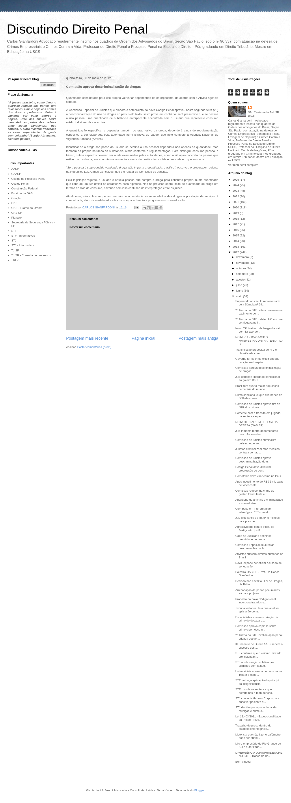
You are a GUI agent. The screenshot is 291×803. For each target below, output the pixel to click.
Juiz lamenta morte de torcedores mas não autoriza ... (256, 432)
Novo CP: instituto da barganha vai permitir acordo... (257, 330)
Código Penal (19, 183)
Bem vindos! (243, 761)
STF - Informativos (23, 235)
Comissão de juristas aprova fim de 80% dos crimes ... (257, 405)
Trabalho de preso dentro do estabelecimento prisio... (253, 727)
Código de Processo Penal (28, 178)
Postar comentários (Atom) (94, 347)
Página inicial (143, 338)
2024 (236, 185)
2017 (236, 224)
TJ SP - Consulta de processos (31, 255)
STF (14, 230)
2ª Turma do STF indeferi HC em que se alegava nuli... (258, 321)
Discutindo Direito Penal (77, 29)
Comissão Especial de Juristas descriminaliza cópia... (254, 546)
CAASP (16, 174)
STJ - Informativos (22, 245)
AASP (15, 168)
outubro (241, 268)
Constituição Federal (24, 188)
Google (16, 198)
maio (239, 296)
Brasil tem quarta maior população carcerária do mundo (257, 387)
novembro (243, 262)
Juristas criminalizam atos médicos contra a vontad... (257, 450)
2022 (236, 196)
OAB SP (16, 212)
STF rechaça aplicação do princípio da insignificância (257, 682)
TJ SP (15, 250)
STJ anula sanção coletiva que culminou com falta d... (254, 664)
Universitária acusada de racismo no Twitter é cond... (258, 673)
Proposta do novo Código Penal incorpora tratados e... (255, 600)
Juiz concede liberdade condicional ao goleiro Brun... (257, 378)
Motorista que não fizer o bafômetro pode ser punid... (257, 736)
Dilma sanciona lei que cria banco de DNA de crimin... (258, 396)
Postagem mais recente (87, 338)
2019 (236, 213)
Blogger (199, 790)
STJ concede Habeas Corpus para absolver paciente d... (257, 700)
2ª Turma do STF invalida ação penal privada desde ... (258, 636)
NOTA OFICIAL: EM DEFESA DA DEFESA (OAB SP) (256, 423)
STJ (13, 240)
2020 (236, 207)
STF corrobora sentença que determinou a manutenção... (254, 691)
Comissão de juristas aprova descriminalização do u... (253, 459)
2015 (236, 235)
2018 (236, 218)
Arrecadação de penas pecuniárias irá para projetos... (257, 591)
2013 (236, 246)
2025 (236, 179)
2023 (236, 190)
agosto (241, 279)
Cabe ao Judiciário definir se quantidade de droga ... (253, 537)
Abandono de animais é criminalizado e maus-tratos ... (259, 501)
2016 (236, 230)
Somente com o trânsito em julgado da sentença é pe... (257, 414)
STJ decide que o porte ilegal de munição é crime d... (255, 709)
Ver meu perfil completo (243, 165)
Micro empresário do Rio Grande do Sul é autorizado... (258, 745)
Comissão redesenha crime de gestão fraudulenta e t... (254, 492)
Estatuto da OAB (22, 193)
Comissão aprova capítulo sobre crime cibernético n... (255, 627)
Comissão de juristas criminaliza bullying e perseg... (255, 441)
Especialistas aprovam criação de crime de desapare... (256, 619)
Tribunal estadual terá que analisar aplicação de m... (257, 609)
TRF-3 (15, 260)
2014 (236, 241)
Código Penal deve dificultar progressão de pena (253, 468)
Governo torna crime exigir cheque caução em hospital (257, 360)
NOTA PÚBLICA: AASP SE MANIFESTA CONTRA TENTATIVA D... (259, 340)
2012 (236, 252)
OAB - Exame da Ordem (26, 208)
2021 (236, 202)
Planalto (16, 217)
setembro (242, 273)
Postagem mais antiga (198, 338)
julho (239, 285)
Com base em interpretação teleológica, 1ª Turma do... (253, 510)
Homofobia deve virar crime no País (258, 476)
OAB (14, 203)
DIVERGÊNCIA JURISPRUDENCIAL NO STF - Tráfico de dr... (258, 754)
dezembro (243, 257)
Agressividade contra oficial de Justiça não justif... (254, 528)
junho (240, 290)
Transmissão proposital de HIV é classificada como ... (256, 351)
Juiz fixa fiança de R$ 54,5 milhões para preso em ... (257, 519)
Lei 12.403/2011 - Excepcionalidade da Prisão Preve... (258, 718)
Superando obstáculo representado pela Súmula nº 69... (257, 302)
